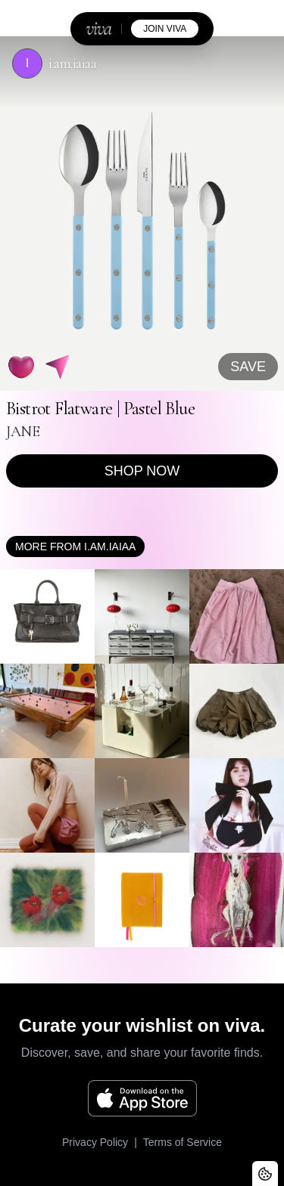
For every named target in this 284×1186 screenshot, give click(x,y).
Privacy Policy (95, 1142)
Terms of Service (182, 1142)
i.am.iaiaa (72, 63)
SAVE (248, 366)
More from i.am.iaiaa (75, 546)
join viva (164, 28)
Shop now (142, 470)
